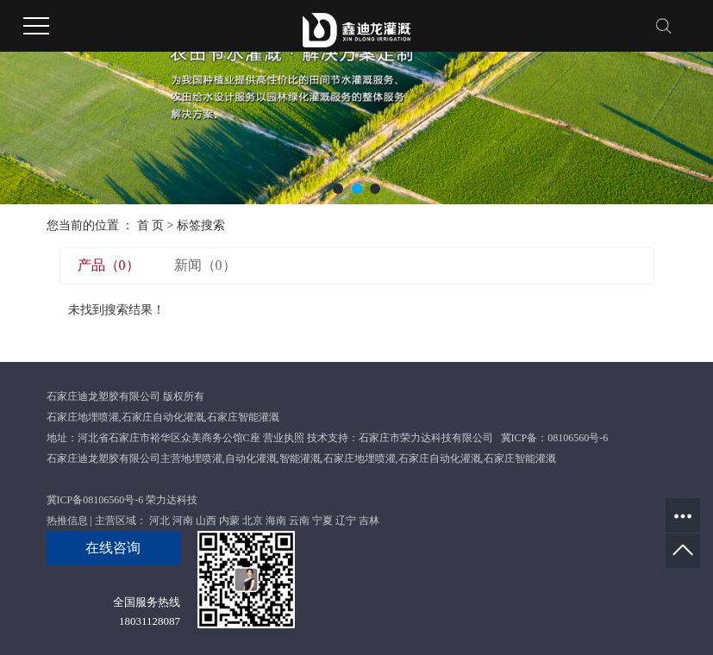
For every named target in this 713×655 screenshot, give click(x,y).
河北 (159, 521)
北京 (252, 521)
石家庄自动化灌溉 (163, 417)
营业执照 (283, 438)
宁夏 (322, 521)
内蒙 (229, 521)
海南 (276, 521)
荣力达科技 (171, 500)
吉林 (369, 521)
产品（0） (109, 265)
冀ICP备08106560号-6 (95, 500)
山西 (206, 521)
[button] (338, 189)
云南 (299, 521)
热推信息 (67, 521)
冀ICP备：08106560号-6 (555, 438)
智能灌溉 (300, 458)
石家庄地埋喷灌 (83, 417)
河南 (182, 521)
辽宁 (345, 521)
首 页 (151, 225)
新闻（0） (205, 265)
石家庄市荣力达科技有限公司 (426, 438)
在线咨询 (113, 547)
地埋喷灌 (201, 458)
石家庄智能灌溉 (243, 417)
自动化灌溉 (251, 458)
